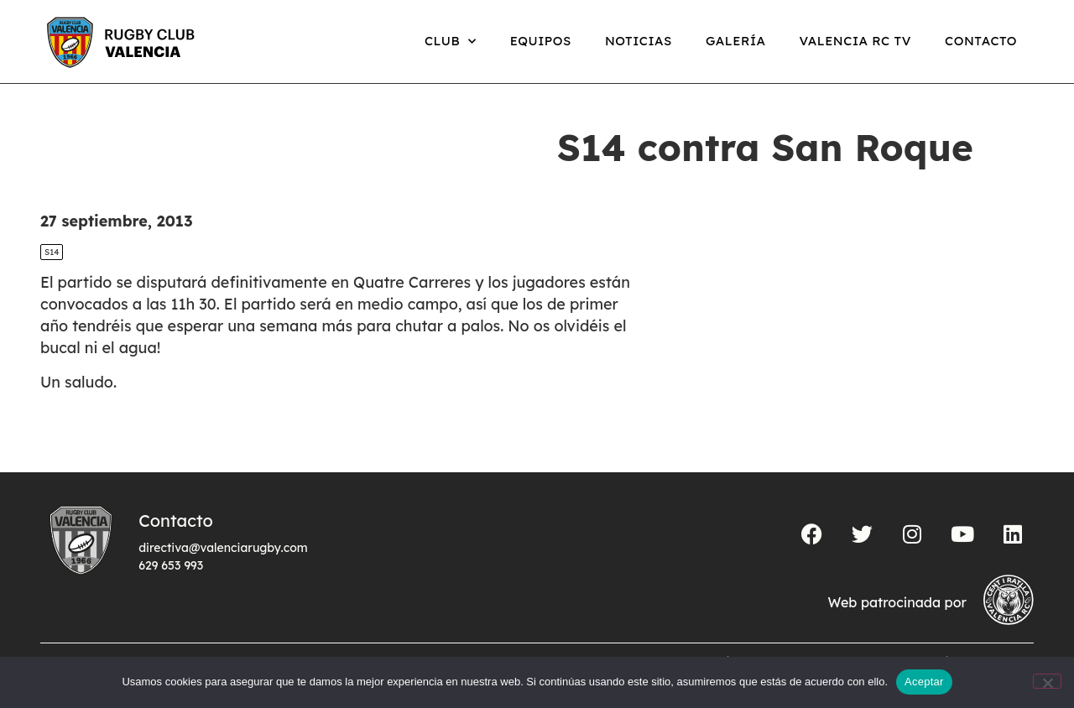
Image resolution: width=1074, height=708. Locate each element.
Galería (736, 41)
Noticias (638, 41)
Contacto (981, 41)
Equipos (540, 41)
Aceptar (924, 681)
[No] (1047, 681)
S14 (51, 252)
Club (451, 42)
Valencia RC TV (855, 41)
